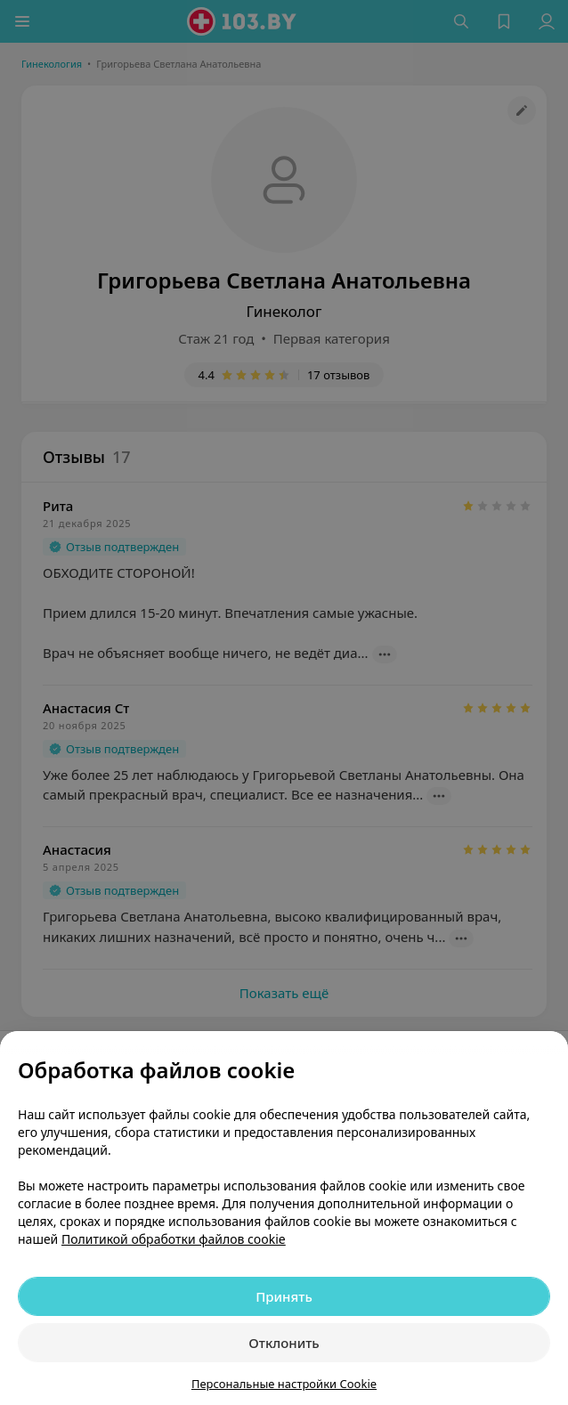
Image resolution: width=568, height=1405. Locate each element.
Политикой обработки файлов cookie (173, 1238)
